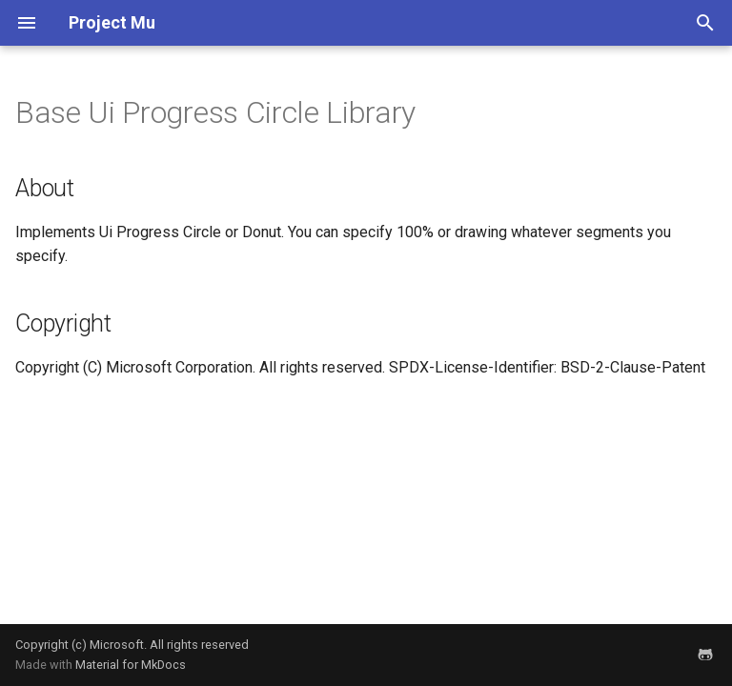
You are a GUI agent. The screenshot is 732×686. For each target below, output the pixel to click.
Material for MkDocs (130, 664)
